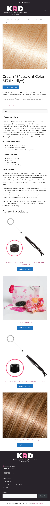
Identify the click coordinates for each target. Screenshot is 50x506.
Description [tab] (8, 111)
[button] (45, 10)
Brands (10, 20)
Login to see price (10, 87)
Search (5, 493)
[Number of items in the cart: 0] (19, 2)
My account (7, 478)
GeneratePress (38, 503)
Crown (20, 20)
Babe (15, 20)
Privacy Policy (7, 481)
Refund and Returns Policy (12, 484)
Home (5, 20)
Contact (5, 487)
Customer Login (27, 2)
